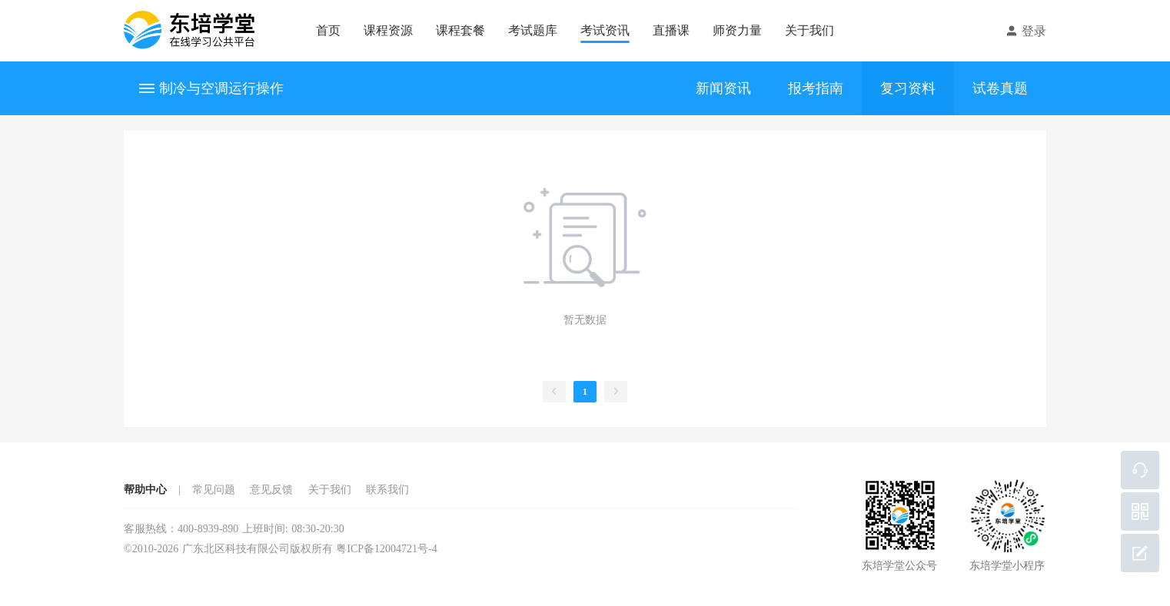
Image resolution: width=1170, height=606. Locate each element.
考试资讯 (605, 30)
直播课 (671, 30)
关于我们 (809, 30)
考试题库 (532, 30)
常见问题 (213, 489)
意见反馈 (271, 489)
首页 (328, 30)
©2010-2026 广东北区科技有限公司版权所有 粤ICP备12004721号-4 (280, 549)
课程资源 (388, 30)
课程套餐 (460, 30)
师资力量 (737, 30)
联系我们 (387, 489)
